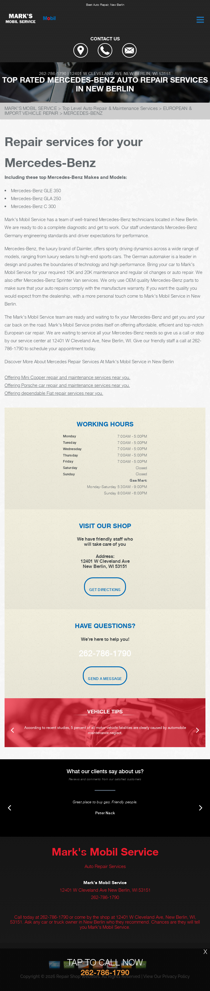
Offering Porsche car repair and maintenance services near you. (67, 385)
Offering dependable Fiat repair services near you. (54, 393)
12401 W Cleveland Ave (96, 73)
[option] (105, 722)
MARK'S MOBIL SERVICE (31, 108)
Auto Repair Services (105, 866)
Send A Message (105, 679)
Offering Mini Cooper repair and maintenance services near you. (67, 377)
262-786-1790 (52, 73)
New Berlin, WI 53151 (147, 73)
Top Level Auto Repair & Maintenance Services (110, 108)
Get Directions (105, 590)
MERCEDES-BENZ (83, 113)
